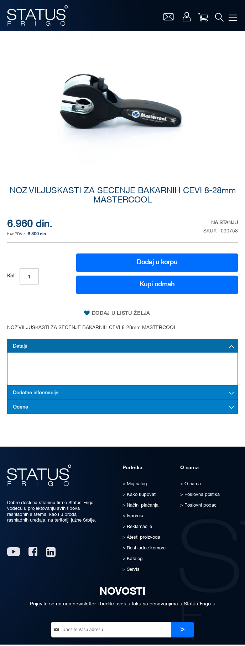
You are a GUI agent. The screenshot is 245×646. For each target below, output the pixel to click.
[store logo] (37, 15)
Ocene (20, 407)
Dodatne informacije (35, 393)
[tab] (122, 346)
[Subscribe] (182, 630)
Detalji (20, 346)
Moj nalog (187, 16)
